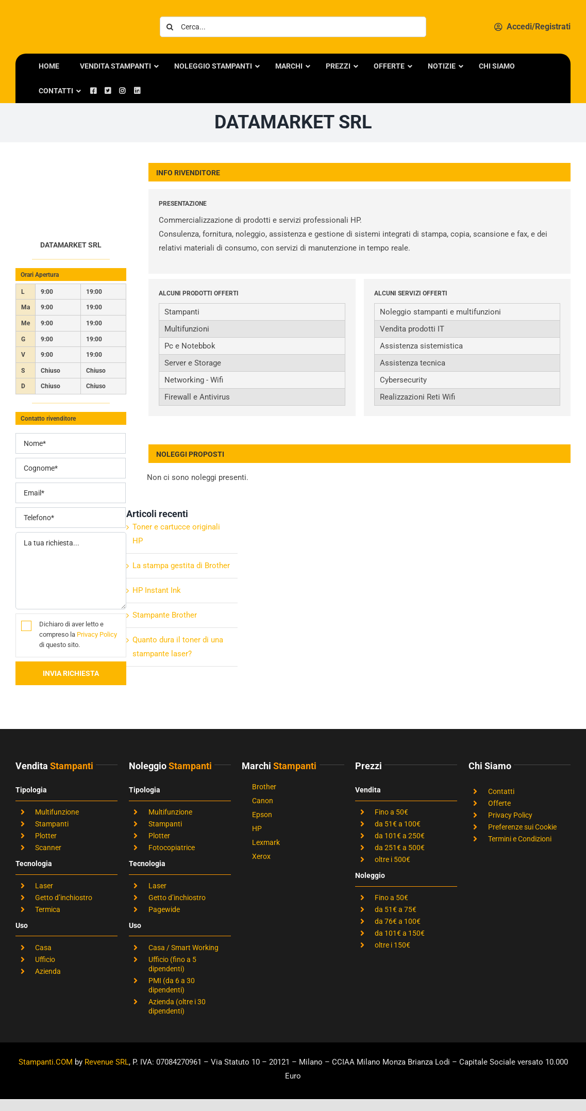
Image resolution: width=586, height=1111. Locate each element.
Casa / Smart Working (183, 947)
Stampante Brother (164, 615)
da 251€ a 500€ (400, 847)
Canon (262, 801)
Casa (43, 947)
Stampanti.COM (46, 1062)
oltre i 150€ (392, 945)
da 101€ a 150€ (400, 933)
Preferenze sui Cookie (522, 827)
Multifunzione (57, 812)
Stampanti (52, 824)
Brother (264, 787)
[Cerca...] (293, 26)
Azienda (48, 971)
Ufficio (45, 959)
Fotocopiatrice (171, 847)
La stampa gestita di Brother (181, 565)
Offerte (499, 803)
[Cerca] (170, 26)
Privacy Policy (97, 634)
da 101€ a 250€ (400, 836)
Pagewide (164, 909)
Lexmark (266, 842)
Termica (47, 909)
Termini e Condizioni (519, 839)
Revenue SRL (107, 1062)
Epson (262, 814)
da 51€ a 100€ (398, 824)
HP (257, 828)
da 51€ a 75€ (395, 909)
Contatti (501, 791)
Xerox (261, 856)
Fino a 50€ (391, 812)
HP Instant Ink (156, 590)
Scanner (48, 847)
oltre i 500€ (392, 859)
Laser (44, 886)
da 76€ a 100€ (398, 921)
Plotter (46, 836)
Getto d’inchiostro (63, 897)
